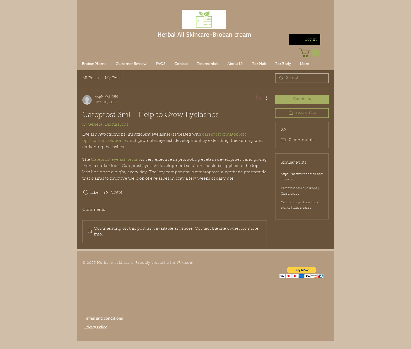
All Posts (90, 78)
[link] (309, 53)
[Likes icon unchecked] (85, 193)
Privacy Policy (95, 326)
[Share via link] (112, 193)
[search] (302, 78)
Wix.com (185, 263)
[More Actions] (264, 98)
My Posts (113, 78)
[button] (301, 272)
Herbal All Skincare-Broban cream (204, 34)
